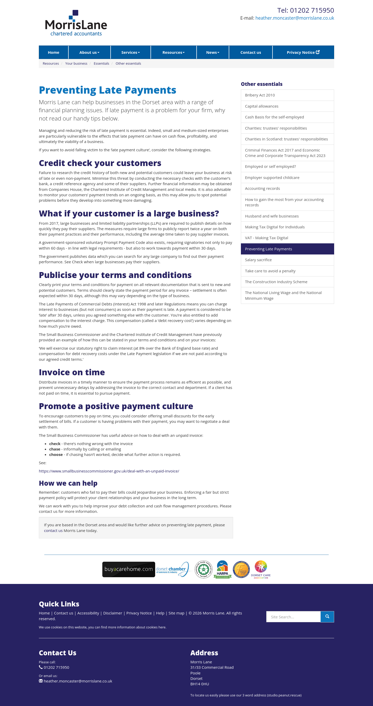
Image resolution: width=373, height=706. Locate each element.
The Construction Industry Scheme (276, 281)
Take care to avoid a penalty (270, 270)
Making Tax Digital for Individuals (275, 226)
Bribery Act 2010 (260, 94)
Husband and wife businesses (272, 216)
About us (89, 52)
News (212, 52)
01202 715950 (56, 667)
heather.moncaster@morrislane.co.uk (294, 18)
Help (160, 612)
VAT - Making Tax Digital (266, 237)
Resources (173, 52)
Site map (176, 612)
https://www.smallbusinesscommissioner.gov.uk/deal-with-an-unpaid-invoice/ (109, 471)
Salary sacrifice (258, 259)
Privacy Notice (303, 52)
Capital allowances (261, 106)
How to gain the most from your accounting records (284, 202)
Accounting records (262, 188)
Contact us (250, 52)
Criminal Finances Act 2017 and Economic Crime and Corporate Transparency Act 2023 (285, 152)
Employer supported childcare (272, 177)
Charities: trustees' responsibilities (276, 128)
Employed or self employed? (270, 166)
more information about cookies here (137, 627)
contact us (53, 530)
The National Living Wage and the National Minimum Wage (283, 295)
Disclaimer (112, 612)
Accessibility (88, 612)
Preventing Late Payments (268, 248)
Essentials (101, 63)
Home (53, 52)
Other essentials (128, 63)
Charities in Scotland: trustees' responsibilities (286, 138)
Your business (76, 63)
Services (130, 52)
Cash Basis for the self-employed (274, 116)
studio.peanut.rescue (284, 695)
